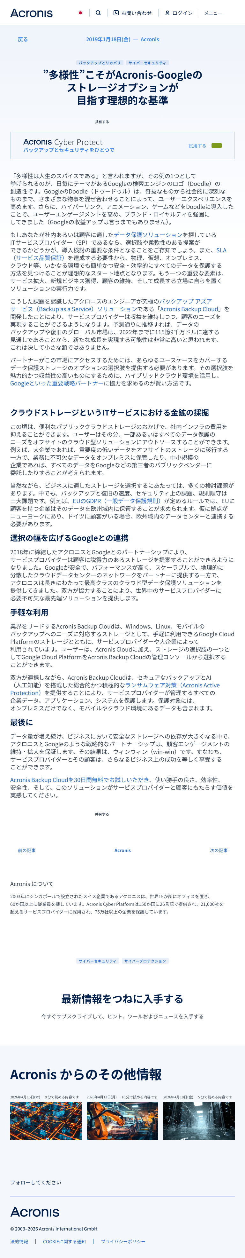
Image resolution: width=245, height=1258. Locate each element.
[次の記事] (222, 850)
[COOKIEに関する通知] (64, 1241)
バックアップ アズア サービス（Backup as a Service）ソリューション (111, 305)
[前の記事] (23, 850)
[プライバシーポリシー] (123, 1241)
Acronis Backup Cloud (189, 309)
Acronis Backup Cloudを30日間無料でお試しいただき (79, 779)
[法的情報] (19, 1241)
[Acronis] (150, 39)
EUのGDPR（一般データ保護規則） (118, 500)
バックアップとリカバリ (100, 62)
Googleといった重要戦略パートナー (57, 383)
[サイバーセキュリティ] (97, 961)
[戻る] (19, 39)
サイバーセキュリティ (148, 62)
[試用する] (197, 145)
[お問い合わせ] (133, 16)
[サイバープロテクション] (145, 961)
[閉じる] (217, 13)
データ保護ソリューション (148, 234)
